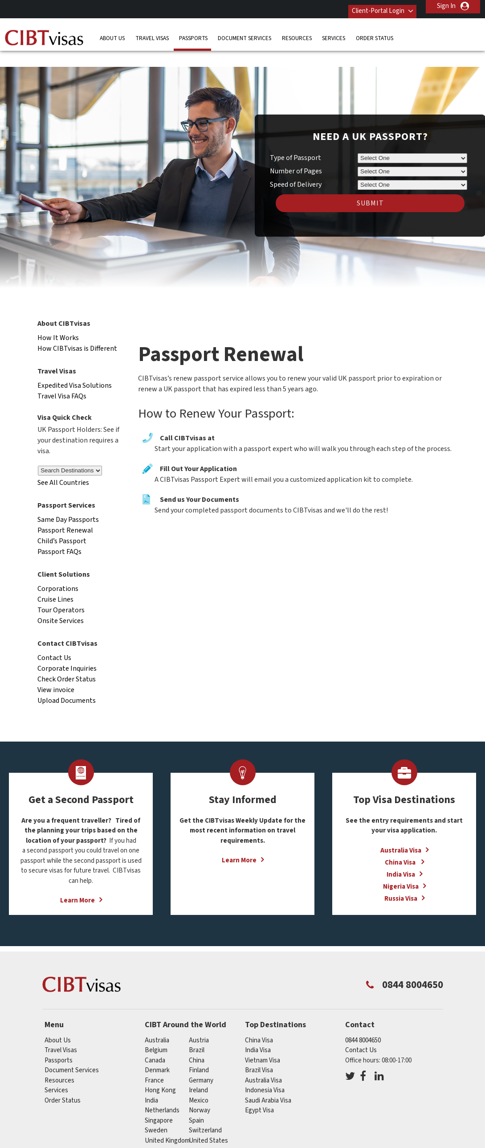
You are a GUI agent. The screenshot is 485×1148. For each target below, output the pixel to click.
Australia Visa (400, 832)
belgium (156, 1032)
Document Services (244, 33)
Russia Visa (400, 880)
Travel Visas (152, 33)
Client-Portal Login (370, 6)
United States (208, 1122)
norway (199, 1092)
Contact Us (54, 639)
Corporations (57, 570)
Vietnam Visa (262, 1042)
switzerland (205, 1112)
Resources (297, 33)
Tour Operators (61, 592)
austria (199, 1022)
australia (157, 1022)
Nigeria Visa (401, 868)
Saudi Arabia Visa (268, 1082)
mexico (198, 1082)
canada (155, 1042)
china (196, 1042)
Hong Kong (160, 1072)
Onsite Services (60, 602)
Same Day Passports (68, 501)
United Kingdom (167, 1122)
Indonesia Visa (265, 1072)
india (151, 1082)
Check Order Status (66, 661)
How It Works (58, 319)
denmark (157, 1052)
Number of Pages (296, 153)
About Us (112, 33)
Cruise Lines (55, 581)
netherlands (162, 1092)
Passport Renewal (65, 512)
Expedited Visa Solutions (74, 367)
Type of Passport (295, 140)
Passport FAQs (59, 533)
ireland (198, 1072)
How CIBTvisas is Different (77, 330)
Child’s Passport (61, 523)
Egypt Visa (259, 1092)
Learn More (77, 882)
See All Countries (63, 465)
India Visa (401, 856)
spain (196, 1102)
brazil (196, 1032)
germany (201, 1062)
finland (199, 1052)
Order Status (374, 33)
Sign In (446, 6)
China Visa (401, 844)
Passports (193, 33)
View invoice (55, 671)
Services (333, 33)
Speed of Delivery (296, 167)
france (154, 1062)
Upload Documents (66, 682)
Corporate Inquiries (67, 650)
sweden (156, 1112)
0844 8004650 (363, 1022)
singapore (159, 1102)
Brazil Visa (259, 1052)
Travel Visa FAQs (61, 378)
